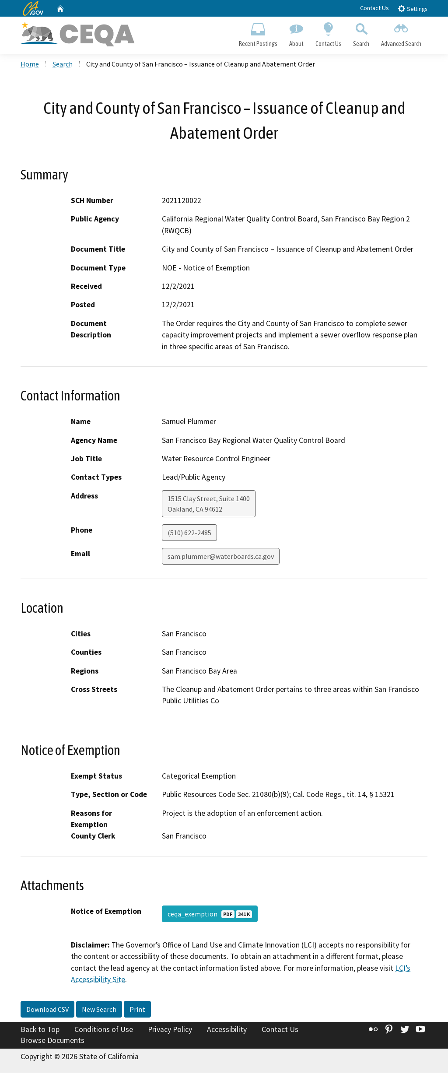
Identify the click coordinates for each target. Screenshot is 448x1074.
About (296, 33)
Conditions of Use (103, 1030)
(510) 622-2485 (189, 534)
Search (361, 33)
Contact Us (374, 8)
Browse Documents (52, 1041)
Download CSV (47, 1010)
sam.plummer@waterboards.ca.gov (221, 557)
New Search (99, 1010)
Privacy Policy (170, 1030)
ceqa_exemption (210, 915)
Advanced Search (401, 33)
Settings (412, 8)
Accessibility (227, 1030)
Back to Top (40, 1030)
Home (30, 65)
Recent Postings (258, 33)
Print (137, 1010)
